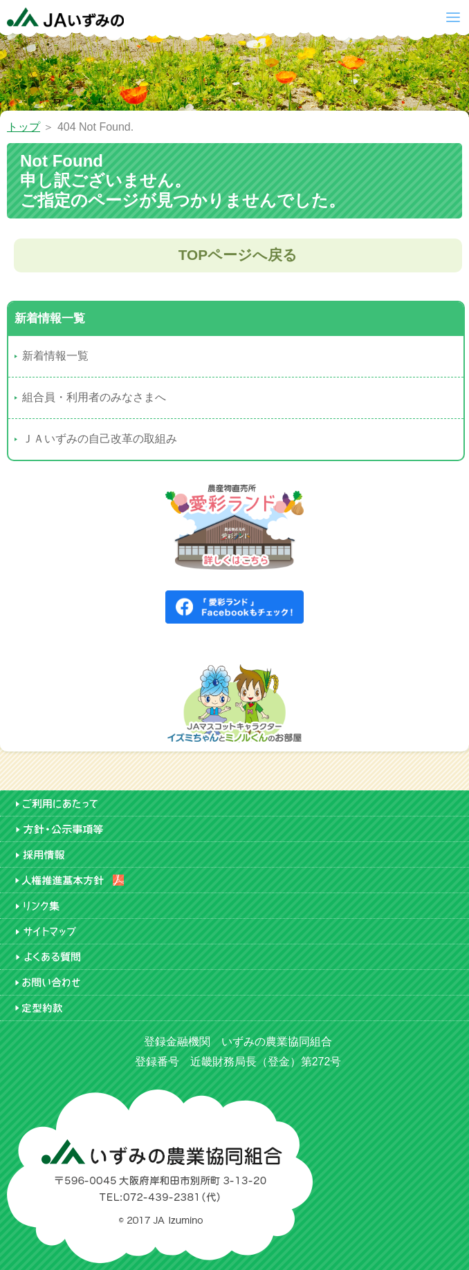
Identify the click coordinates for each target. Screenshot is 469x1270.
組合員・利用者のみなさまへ (94, 397)
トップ (23, 127)
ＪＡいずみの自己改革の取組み (99, 439)
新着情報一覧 (55, 356)
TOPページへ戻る (237, 255)
